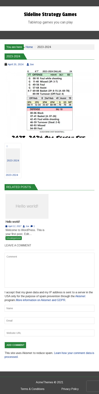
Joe (32, 64)
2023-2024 (13, 162)
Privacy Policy (70, 388)
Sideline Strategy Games (50, 14)
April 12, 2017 (14, 226)
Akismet (80, 296)
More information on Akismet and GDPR (40, 300)
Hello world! (27, 206)
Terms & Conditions (32, 388)
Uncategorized (14, 238)
